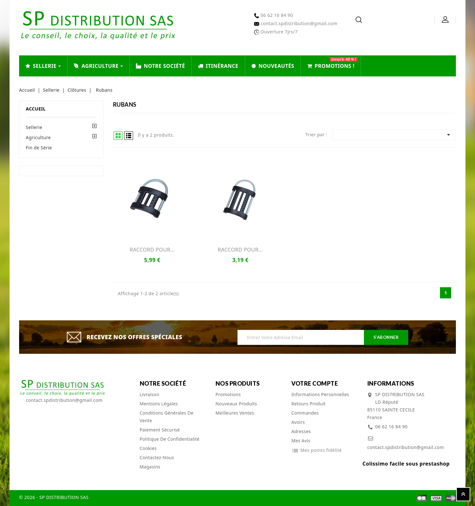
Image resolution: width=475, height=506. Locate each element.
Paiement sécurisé (160, 430)
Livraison (150, 394)
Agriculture (38, 137)
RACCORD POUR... (152, 249)
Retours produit (308, 404)
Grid (118, 135)
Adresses (301, 431)
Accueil (36, 109)
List (128, 135)
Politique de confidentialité (170, 439)
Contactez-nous (157, 457)
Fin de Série (39, 148)
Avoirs (298, 422)
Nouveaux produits (236, 404)
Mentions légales (159, 404)
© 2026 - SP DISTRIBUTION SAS (54, 497)
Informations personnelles (320, 394)
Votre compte (314, 383)
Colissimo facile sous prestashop (406, 463)
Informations (390, 383)
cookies (148, 448)
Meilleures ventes (235, 413)
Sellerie (34, 127)
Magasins (150, 467)
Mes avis (300, 441)
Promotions (228, 394)
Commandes (305, 413)
